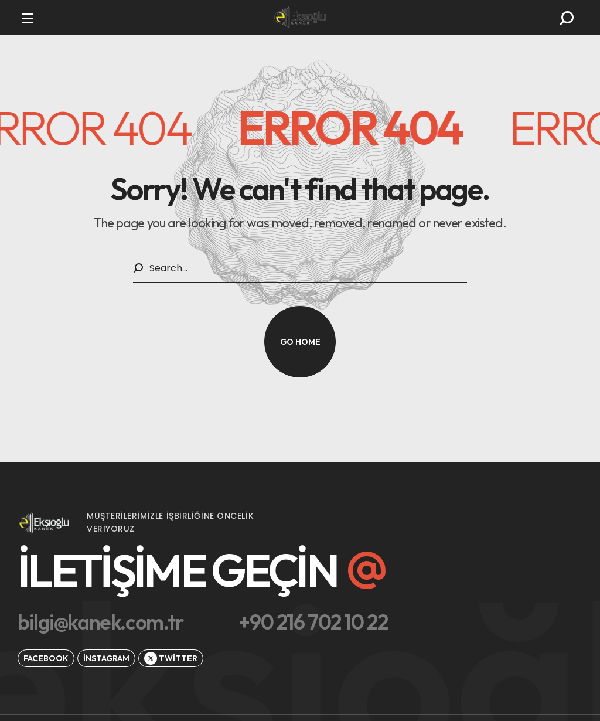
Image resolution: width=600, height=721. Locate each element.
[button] (566, 18)
